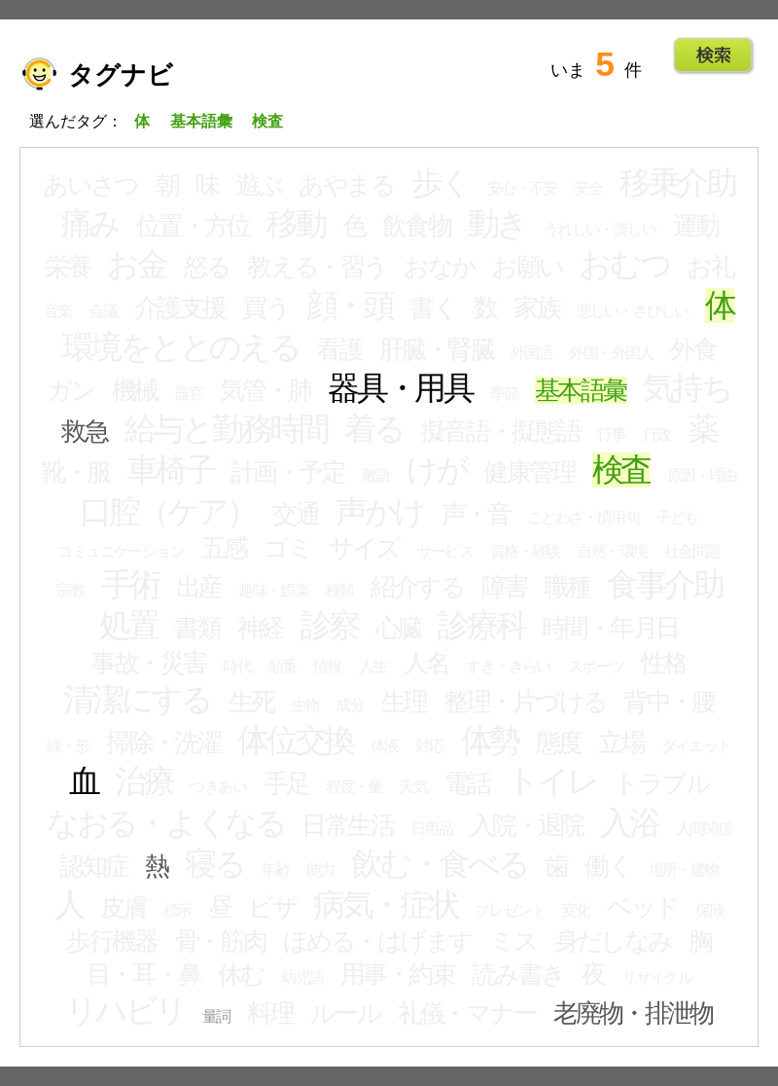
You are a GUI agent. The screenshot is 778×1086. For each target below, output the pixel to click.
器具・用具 (400, 388)
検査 (621, 470)
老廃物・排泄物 (633, 1013)
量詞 (216, 1016)
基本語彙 (580, 390)
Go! (713, 55)
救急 (84, 431)
